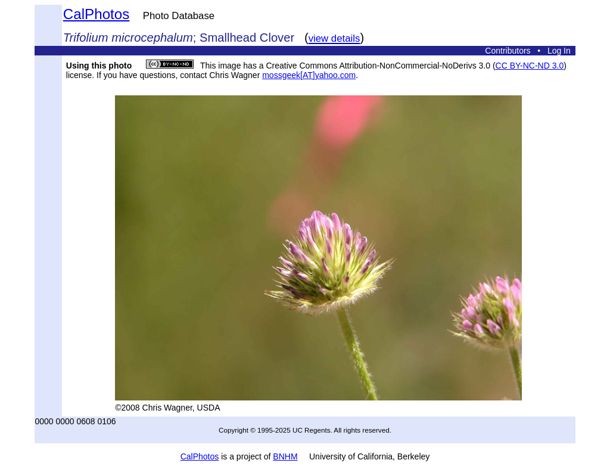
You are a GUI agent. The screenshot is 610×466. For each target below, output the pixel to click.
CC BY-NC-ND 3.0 (530, 65)
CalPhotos (96, 14)
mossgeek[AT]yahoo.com (309, 75)
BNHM (285, 456)
